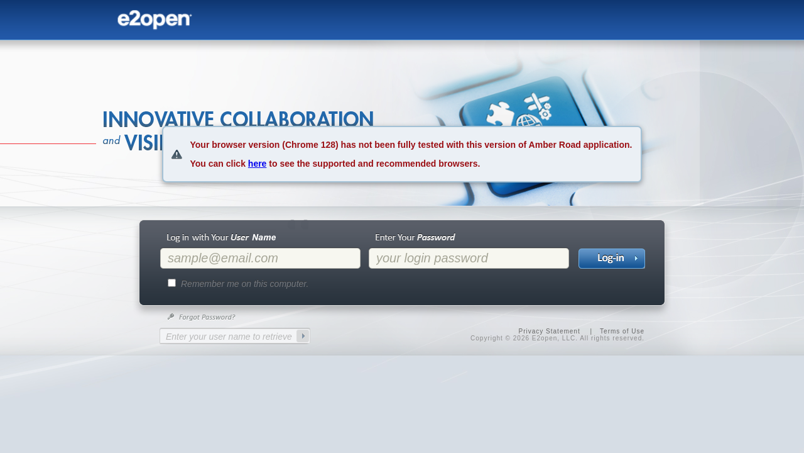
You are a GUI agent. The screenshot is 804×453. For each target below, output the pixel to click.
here (257, 164)
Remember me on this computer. (244, 284)
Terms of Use (622, 331)
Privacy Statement (549, 331)
